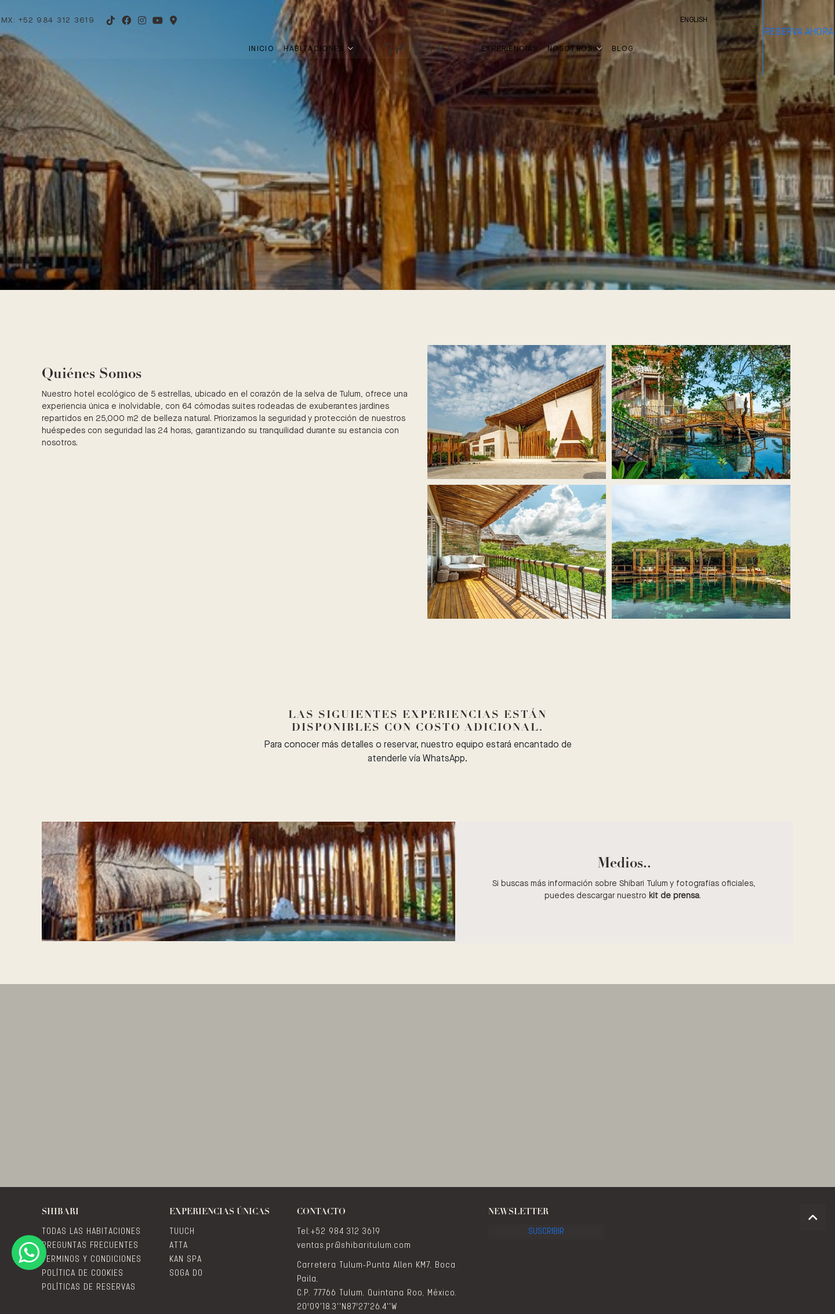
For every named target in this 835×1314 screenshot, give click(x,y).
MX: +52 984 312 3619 (75, 20)
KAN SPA (185, 1259)
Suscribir (546, 1237)
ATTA (178, 1245)
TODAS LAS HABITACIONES (91, 1231)
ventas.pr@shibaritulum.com (354, 1245)
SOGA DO (186, 1273)
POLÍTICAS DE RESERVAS (89, 1287)
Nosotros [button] (574, 48)
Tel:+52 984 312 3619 (338, 1231)
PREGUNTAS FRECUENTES (90, 1245)
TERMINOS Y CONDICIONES (91, 1259)
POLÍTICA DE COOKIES (83, 1273)
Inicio (261, 48)
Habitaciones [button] (319, 48)
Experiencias (509, 48)
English (639, 19)
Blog (623, 48)
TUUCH (182, 1231)
